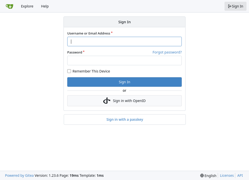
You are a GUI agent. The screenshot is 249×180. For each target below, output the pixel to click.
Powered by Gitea (19, 175)
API (240, 175)
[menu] (208, 175)
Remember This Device (91, 71)
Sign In (235, 6)
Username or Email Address (88, 33)
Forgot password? (167, 52)
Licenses (227, 175)
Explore (27, 6)
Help (45, 6)
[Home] (9, 6)
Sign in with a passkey (124, 119)
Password (74, 52)
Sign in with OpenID (124, 100)
